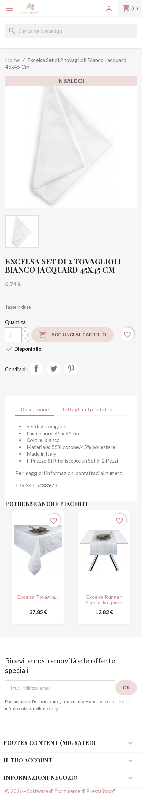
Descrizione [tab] (34, 409)
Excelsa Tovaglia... (38, 597)
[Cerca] (71, 31)
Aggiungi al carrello (72, 334)
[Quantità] (13, 334)
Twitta (53, 368)
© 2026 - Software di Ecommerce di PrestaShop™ (60, 791)
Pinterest (71, 368)
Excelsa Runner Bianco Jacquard (104, 599)
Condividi (36, 368)
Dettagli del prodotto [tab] (86, 409)
